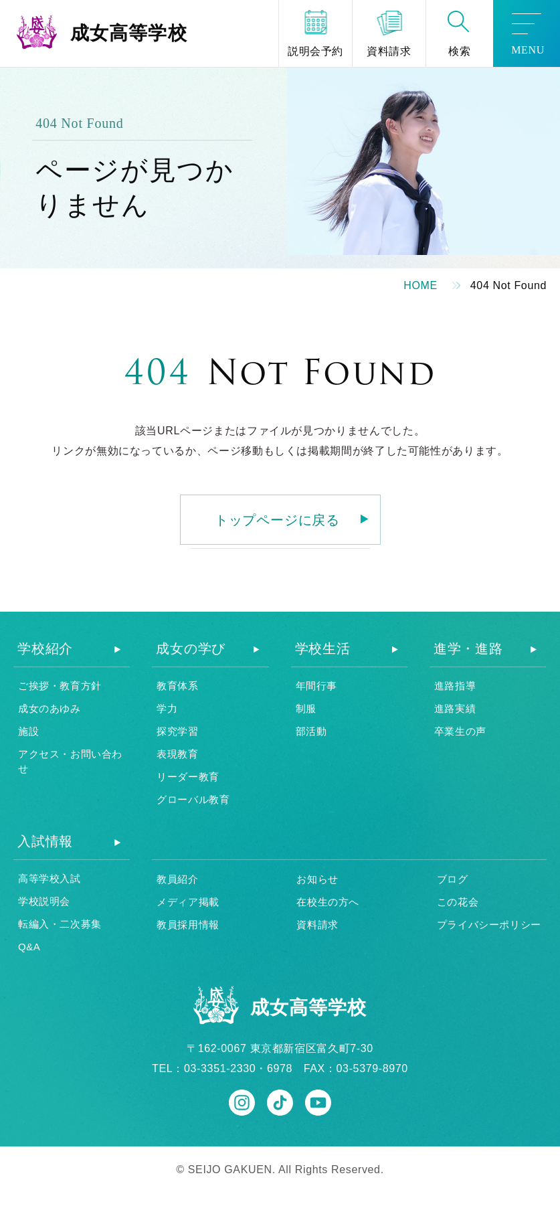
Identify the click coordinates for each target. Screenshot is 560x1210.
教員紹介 (177, 879)
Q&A (29, 946)
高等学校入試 (49, 878)
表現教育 (177, 754)
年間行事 (316, 685)
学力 (167, 708)
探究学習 (177, 731)
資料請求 (317, 924)
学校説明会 (44, 901)
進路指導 (455, 685)
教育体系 (177, 685)
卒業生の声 (460, 731)
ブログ (452, 879)
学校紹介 (45, 648)
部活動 (311, 731)
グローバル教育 (193, 799)
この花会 (457, 901)
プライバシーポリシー (489, 924)
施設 (28, 731)
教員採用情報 (188, 924)
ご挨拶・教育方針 (60, 685)
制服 (306, 708)
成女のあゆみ (49, 708)
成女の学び (190, 648)
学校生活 (323, 648)
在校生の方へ (327, 901)
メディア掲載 (188, 901)
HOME (420, 285)
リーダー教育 (188, 776)
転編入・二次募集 (60, 924)
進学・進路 (468, 648)
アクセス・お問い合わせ (70, 761)
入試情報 (45, 841)
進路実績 (455, 708)
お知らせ (317, 879)
